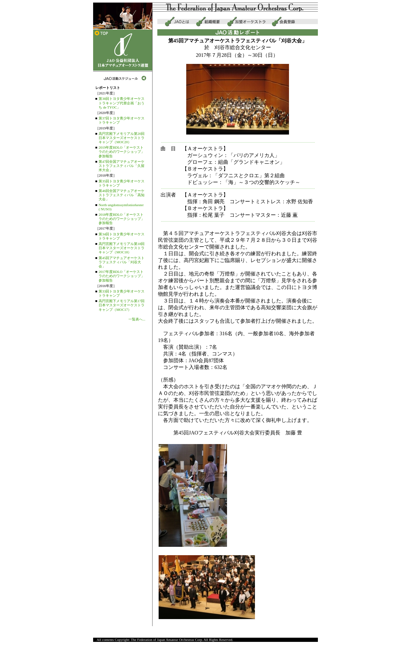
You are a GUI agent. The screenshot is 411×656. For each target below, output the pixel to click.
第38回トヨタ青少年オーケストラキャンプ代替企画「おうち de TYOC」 (121, 103)
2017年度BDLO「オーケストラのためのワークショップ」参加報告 (121, 276)
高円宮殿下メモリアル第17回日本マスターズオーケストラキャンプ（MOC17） (121, 305)
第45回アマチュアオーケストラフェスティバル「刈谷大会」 (121, 262)
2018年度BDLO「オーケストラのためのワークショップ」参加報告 (121, 219)
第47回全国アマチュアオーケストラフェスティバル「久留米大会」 (121, 166)
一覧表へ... (136, 319)
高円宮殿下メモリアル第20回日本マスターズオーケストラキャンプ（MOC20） (121, 138)
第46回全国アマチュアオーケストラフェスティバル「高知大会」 (121, 195)
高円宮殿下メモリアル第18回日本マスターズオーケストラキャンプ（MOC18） (121, 248)
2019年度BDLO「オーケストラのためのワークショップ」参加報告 (121, 151)
